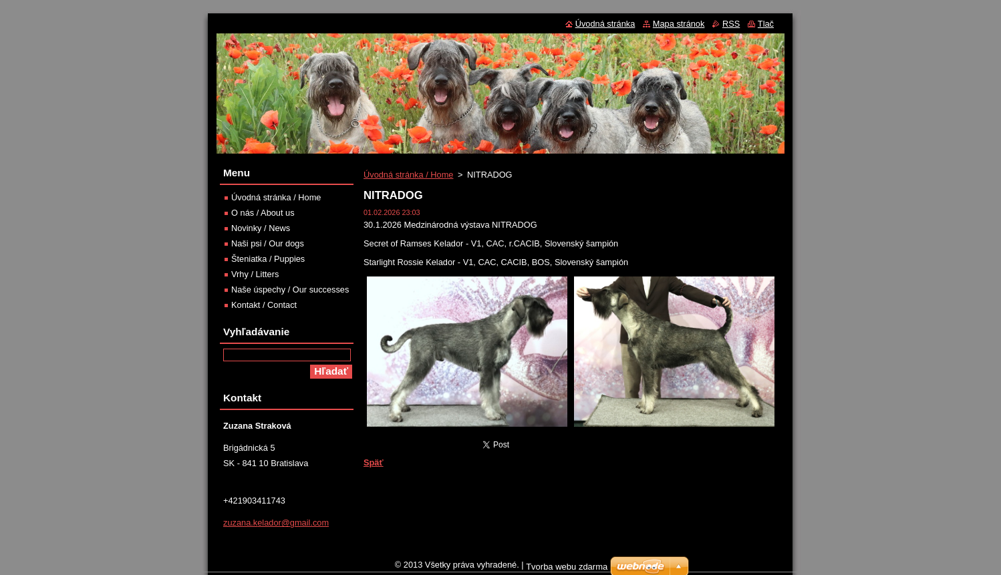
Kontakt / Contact (264, 305)
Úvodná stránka (605, 24)
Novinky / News (260, 228)
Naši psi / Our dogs (267, 243)
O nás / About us (263, 213)
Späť (374, 462)
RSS (731, 24)
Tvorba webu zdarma (566, 570)
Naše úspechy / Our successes (290, 289)
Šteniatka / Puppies (268, 259)
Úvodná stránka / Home (408, 175)
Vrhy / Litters (255, 274)
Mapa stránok (679, 24)
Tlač (766, 24)
